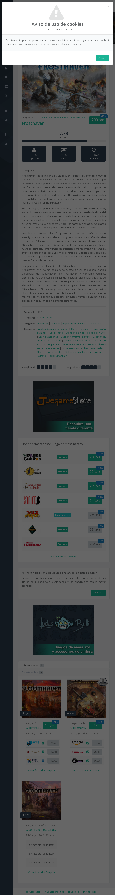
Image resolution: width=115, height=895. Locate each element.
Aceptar (102, 58)
